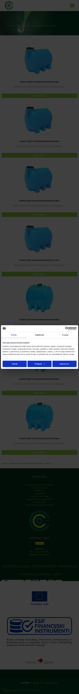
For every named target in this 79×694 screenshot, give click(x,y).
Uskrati (14, 364)
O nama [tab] (65, 335)
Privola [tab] (14, 335)
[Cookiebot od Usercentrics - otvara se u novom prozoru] (66, 328)
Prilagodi (39, 364)
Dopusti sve (64, 364)
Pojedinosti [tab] (39, 335)
